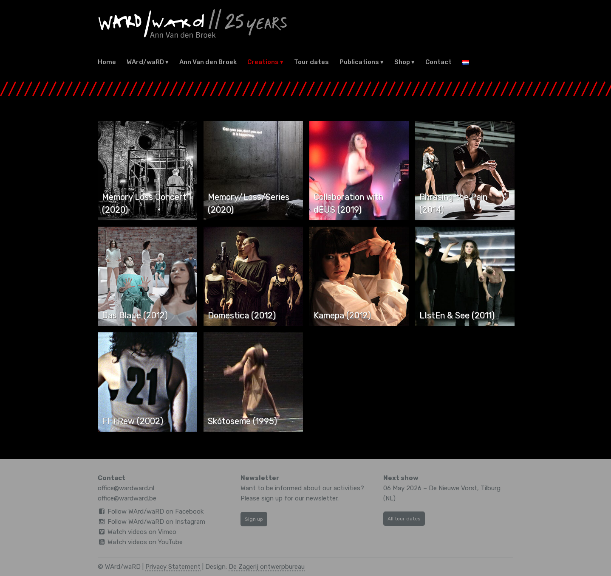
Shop (402, 62)
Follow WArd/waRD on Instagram (156, 521)
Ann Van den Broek (208, 62)
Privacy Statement (173, 566)
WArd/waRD (145, 62)
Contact (438, 62)
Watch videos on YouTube (145, 542)
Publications (359, 62)
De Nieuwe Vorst (453, 488)
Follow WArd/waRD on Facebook (155, 511)
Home (107, 62)
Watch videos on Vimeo (141, 532)
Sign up (254, 519)
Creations (263, 62)
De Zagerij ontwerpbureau (267, 566)
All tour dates (404, 519)
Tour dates (311, 62)
